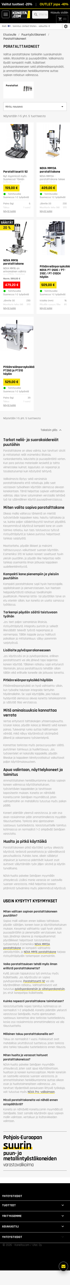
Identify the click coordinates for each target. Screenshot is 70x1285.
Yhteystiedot (12, 1196)
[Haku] (40, 15)
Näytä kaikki (9, 211)
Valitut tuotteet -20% (17, 4)
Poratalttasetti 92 (34, 981)
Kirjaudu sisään (59, 13)
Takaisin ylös (51, 430)
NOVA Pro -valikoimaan (41, 1092)
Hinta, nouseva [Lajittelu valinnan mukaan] (35, 106)
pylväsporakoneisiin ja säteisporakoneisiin (40, 989)
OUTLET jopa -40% (54, 4)
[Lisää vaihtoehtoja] (63, 1266)
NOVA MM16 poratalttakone (40, 952)
